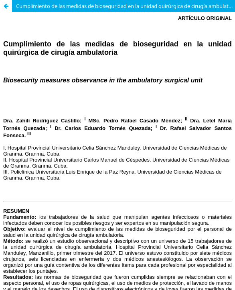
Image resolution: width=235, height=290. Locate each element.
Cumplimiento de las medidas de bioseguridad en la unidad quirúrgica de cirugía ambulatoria (125, 6)
